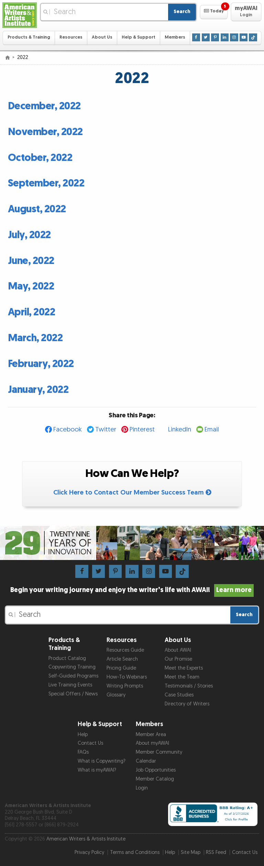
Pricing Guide (121, 668)
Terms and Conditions (135, 852)
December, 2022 (44, 106)
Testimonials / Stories (189, 686)
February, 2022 (41, 364)
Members (175, 37)
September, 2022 (46, 183)
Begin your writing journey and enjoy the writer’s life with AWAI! (132, 589)
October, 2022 (40, 158)
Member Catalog (155, 779)
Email (212, 429)
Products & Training (29, 37)
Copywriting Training (72, 667)
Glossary (116, 695)
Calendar (146, 761)
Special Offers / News (73, 694)
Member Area (151, 734)
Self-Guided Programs (73, 676)
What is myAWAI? (97, 770)
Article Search (122, 659)
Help (83, 734)
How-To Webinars (127, 677)
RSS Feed (216, 852)
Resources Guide (125, 650)
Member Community (159, 752)
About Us (102, 37)
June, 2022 (31, 261)
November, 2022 (45, 132)
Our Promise (178, 659)
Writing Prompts (125, 686)
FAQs (83, 752)
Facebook (67, 429)
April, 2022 (31, 312)
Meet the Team (182, 677)
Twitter (105, 429)
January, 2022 (38, 390)
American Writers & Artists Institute (85, 839)
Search (182, 11)
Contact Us (90, 743)
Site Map (190, 852)
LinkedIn (179, 429)
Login (142, 788)
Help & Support (138, 37)
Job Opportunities (156, 770)
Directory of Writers (187, 704)
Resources (70, 37)
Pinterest (142, 429)
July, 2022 (29, 235)
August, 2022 (37, 209)
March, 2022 (35, 338)
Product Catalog (67, 658)
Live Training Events (70, 685)
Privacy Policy (89, 852)
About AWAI (178, 650)
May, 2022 (31, 286)
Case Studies (179, 695)
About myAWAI (152, 743)
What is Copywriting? (101, 761)
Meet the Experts (184, 668)
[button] (214, 12)
